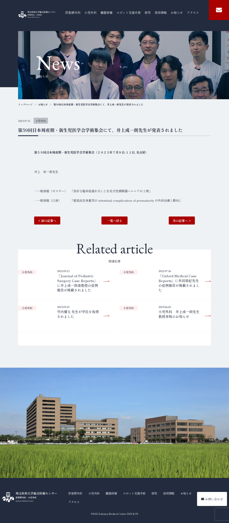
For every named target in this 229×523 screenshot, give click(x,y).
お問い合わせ (212, 499)
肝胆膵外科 (72, 12)
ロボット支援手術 (129, 12)
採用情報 (161, 12)
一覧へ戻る (114, 221)
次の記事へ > (182, 221)
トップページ (25, 104)
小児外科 (90, 12)
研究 (148, 12)
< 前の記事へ (47, 221)
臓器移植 (106, 12)
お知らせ (177, 12)
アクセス (193, 12)
